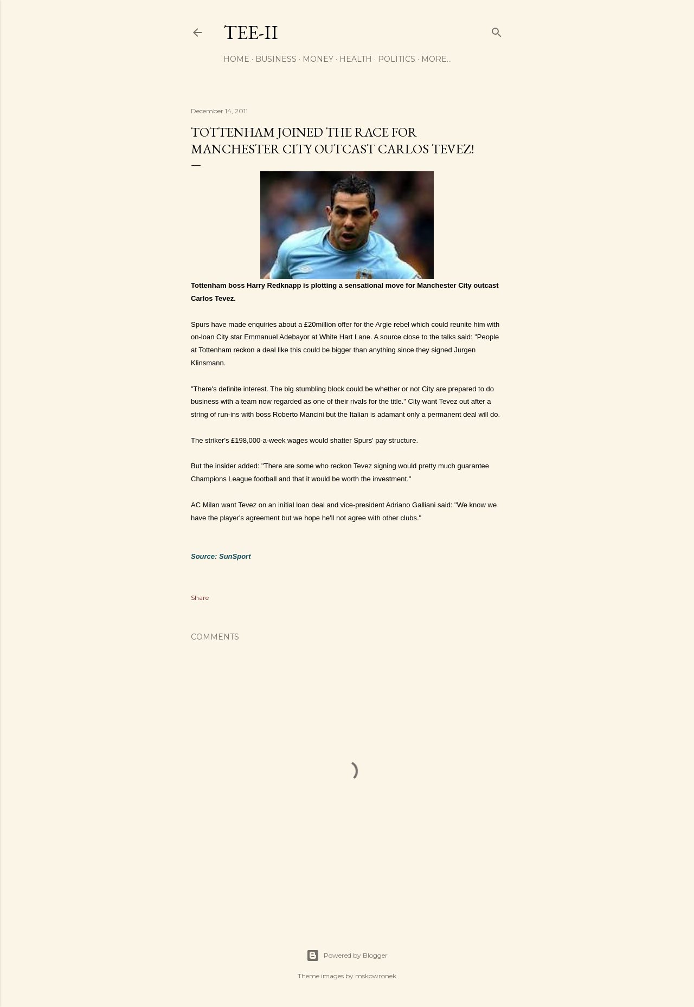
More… (436, 59)
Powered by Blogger (347, 955)
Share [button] (200, 597)
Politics (396, 59)
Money (318, 59)
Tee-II (250, 32)
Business (276, 59)
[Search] (496, 30)
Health (355, 59)
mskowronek (375, 976)
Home (236, 59)
